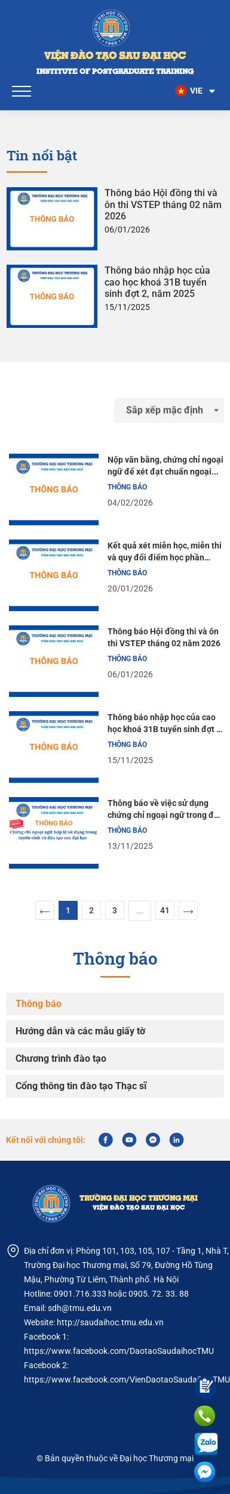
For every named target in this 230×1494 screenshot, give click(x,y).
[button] (196, 91)
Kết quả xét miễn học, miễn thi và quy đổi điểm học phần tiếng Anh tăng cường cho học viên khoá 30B (165, 552)
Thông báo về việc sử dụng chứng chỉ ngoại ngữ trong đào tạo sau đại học (165, 809)
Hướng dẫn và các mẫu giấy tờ (80, 1031)
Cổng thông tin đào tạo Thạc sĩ (81, 1086)
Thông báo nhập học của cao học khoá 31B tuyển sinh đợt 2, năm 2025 (157, 282)
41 (165, 910)
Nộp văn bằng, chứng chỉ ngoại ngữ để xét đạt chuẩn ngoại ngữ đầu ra (165, 466)
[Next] (188, 910)
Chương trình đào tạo (61, 1058)
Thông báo (39, 1003)
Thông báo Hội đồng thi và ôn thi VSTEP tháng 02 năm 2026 (163, 204)
